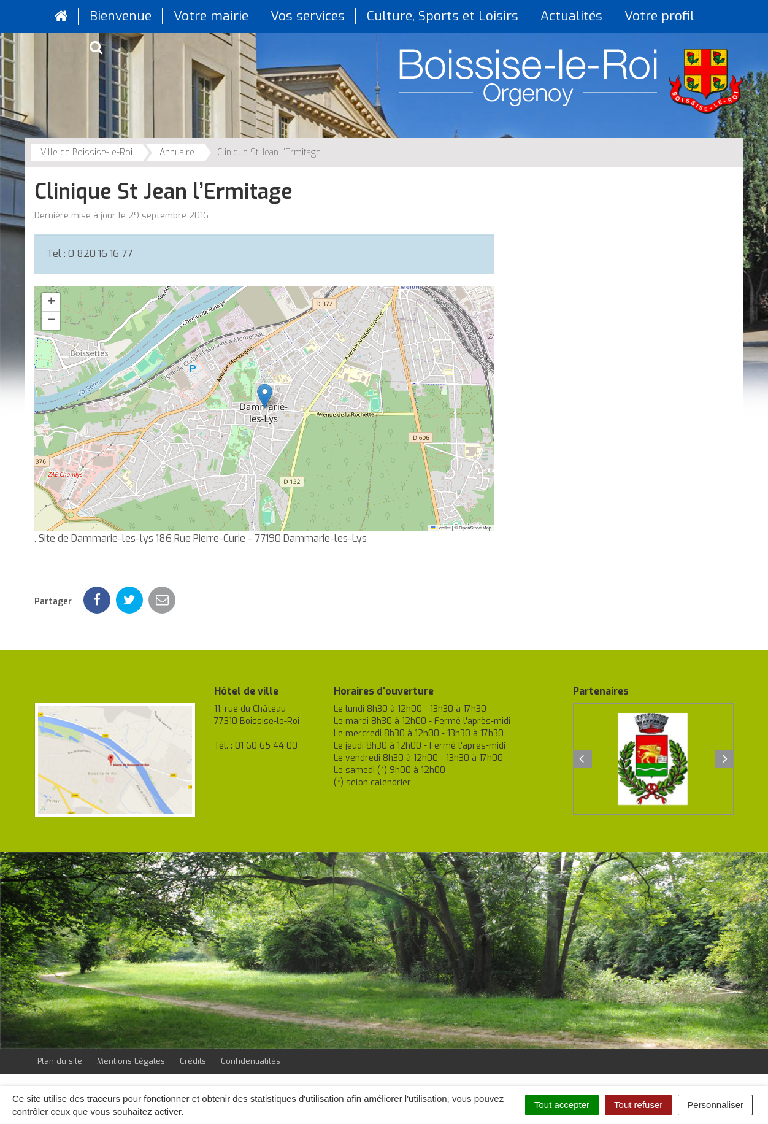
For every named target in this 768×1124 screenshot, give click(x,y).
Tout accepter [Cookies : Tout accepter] (561, 1104)
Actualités (571, 16)
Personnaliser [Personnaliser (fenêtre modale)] (715, 1104)
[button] (264, 396)
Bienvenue (121, 16)
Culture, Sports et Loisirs (442, 16)
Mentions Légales (131, 1061)
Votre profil (659, 16)
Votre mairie (211, 16)
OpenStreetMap (475, 528)
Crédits (193, 1061)
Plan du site (59, 1061)
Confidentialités (250, 1061)
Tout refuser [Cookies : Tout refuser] (638, 1104)
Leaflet (440, 528)
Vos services (308, 16)
